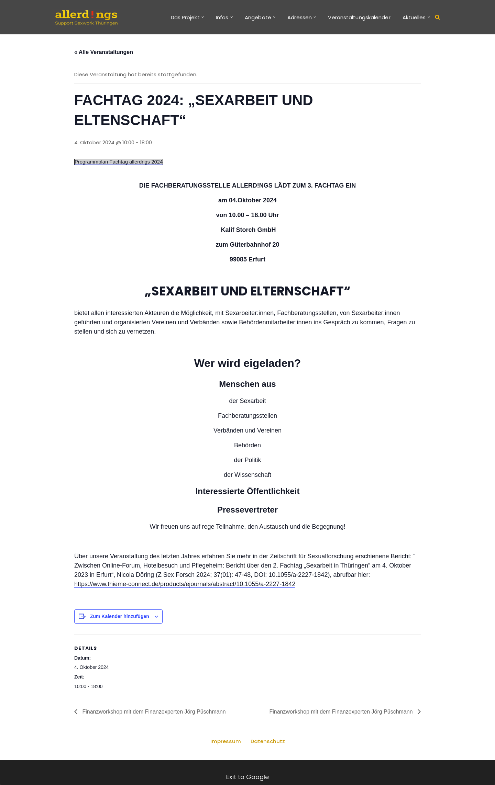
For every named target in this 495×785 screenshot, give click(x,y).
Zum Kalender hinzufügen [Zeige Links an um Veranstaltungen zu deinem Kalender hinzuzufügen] (119, 617)
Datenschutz (267, 743)
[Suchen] (437, 17)
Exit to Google (247, 777)
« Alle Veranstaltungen (103, 52)
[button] (202, 17)
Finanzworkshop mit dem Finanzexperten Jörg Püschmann (153, 714)
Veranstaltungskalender (359, 17)
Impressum (225, 743)
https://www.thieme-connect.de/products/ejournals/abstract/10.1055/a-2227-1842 (184, 585)
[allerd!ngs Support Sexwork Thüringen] (86, 17)
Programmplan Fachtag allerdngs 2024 (119, 163)
